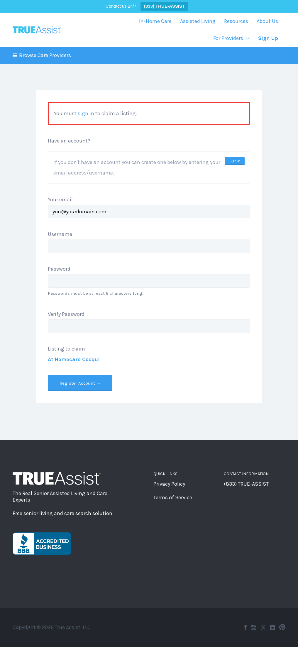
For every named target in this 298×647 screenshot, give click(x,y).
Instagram (253, 627)
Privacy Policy (169, 484)
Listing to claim (66, 349)
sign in (86, 113)
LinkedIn (272, 627)
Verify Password (66, 314)
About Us (267, 21)
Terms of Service (172, 497)
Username (60, 234)
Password (59, 269)
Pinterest (282, 627)
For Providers (228, 38)
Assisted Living (198, 21)
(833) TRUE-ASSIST (246, 484)
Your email (60, 199)
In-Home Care (155, 21)
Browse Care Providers (45, 55)
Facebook (245, 627)
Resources (236, 21)
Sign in (234, 161)
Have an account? (69, 141)
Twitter (263, 627)
